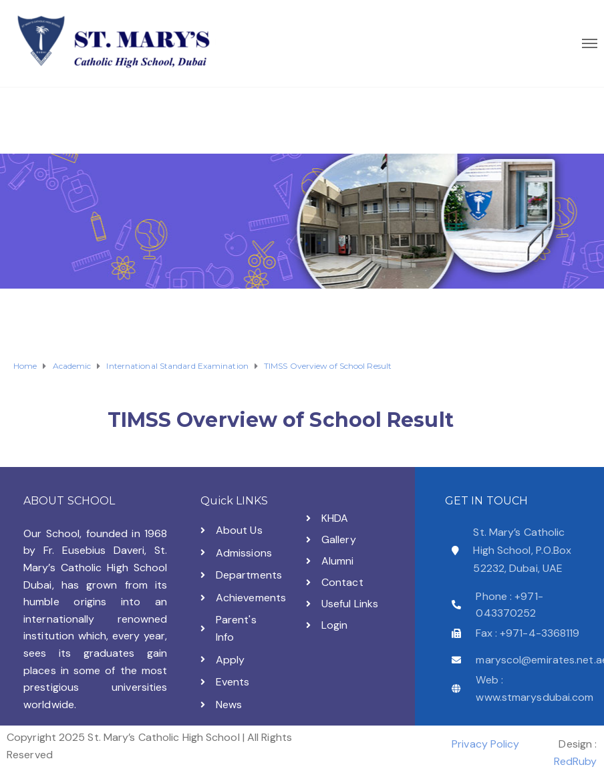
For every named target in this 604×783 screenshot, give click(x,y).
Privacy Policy (485, 744)
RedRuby (575, 761)
